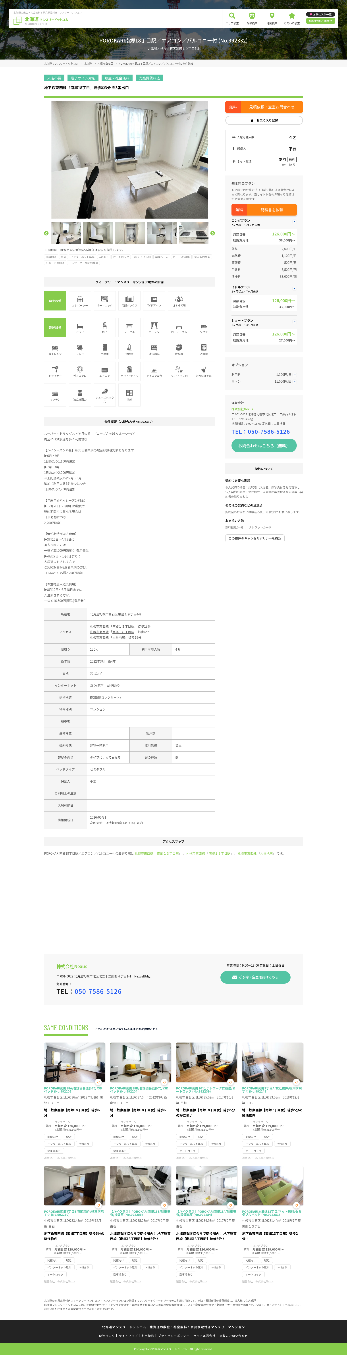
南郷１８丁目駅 (123, 632)
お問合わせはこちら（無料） (264, 445)
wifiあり (104, 257)
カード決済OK (181, 257)
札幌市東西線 (99, 626)
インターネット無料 (82, 257)
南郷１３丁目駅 (123, 626)
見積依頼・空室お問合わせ (272, 107)
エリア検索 (232, 23)
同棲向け (51, 257)
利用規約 (148, 1335)
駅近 (63, 257)
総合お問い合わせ (320, 21)
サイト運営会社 (204, 1335)
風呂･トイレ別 (142, 257)
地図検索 (272, 23)
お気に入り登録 (267, 120)
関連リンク (107, 1335)
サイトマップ (128, 1335)
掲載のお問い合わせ (233, 1335)
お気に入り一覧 (322, 14)
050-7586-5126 (269, 431)
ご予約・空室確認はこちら (259, 976)
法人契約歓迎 (202, 257)
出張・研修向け (55, 263)
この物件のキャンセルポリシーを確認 (255, 538)
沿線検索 (252, 23)
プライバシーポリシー (174, 1335)
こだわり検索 (292, 23)
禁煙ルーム (161, 257)
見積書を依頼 (272, 209)
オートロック (121, 257)
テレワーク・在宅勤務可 (83, 263)
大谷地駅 (118, 637)
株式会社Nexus (242, 409)
